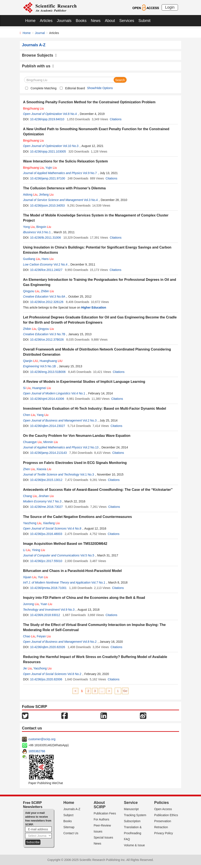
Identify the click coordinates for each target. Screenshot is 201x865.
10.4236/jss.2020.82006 (46, 679)
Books (81, 21)
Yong (29, 227)
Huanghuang (51, 361)
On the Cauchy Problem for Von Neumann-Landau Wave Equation (76, 435)
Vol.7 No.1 (98, 582)
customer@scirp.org (41, 739)
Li (26, 550)
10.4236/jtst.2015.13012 (46, 480)
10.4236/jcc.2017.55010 (46, 561)
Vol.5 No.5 (87, 555)
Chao (29, 636)
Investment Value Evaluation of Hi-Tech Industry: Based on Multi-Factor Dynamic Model (94, 408)
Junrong (31, 604)
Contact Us (70, 833)
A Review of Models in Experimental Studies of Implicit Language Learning (84, 381)
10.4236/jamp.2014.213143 (48, 452)
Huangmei (41, 388)
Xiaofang (51, 523)
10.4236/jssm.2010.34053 (47, 205)
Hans (47, 259)
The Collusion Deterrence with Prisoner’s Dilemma (64, 188)
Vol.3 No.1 (44, 232)
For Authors (101, 819)
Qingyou (31, 291)
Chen (29, 415)
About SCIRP (99, 804)
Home (30, 21)
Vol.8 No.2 (90, 641)
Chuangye (32, 442)
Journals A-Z (71, 809)
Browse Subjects (39, 55)
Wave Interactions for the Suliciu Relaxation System (65, 161)
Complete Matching (44, 88)
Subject (68, 815)
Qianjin (30, 361)
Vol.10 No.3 (70, 146)
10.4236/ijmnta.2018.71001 (48, 588)
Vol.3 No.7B (57, 334)
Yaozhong (32, 523)
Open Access (163, 809)
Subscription (132, 821)
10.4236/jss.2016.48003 (46, 534)
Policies (161, 802)
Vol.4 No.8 (74, 528)
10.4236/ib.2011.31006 (45, 237)
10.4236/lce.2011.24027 (46, 270)
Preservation (162, 821)
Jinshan (46, 496)
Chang (30, 496)
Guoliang (31, 259)
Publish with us (38, 66)
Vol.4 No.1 (78, 393)
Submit (144, 21)
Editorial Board (75, 88)
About (110, 21)
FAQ (127, 839)
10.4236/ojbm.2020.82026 (47, 647)
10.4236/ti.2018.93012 (45, 615)
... (102, 691)
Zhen (29, 469)
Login (170, 7)
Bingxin (43, 227)
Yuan (46, 604)
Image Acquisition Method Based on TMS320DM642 (65, 543)
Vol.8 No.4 (70, 114)
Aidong (30, 194)
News (95, 21)
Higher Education (93, 307)
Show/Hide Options (100, 88)
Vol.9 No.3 (68, 609)
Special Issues (103, 837)
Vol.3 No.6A (57, 296)
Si (27, 388)
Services (126, 21)
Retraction (161, 827)
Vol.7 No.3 (55, 501)
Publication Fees (105, 813)
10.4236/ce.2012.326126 (46, 302)
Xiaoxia (43, 469)
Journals (64, 21)
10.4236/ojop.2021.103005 (48, 151)
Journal (40, 33)
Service (131, 802)
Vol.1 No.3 (87, 474)
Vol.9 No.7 (90, 173)
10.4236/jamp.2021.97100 (47, 178)
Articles (46, 21)
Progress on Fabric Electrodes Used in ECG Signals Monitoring (75, 463)
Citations (115, 119)
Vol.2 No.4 (61, 264)
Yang (42, 415)
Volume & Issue (134, 845)
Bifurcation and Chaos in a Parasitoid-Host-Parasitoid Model (72, 571)
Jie (27, 668)
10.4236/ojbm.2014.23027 (47, 426)
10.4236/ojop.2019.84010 (47, 119)
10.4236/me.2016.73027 (46, 506)
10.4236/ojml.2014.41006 (47, 398)
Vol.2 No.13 (90, 447)
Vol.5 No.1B (48, 366)
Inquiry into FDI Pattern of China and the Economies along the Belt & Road (84, 597)
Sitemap (68, 827)
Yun (43, 577)
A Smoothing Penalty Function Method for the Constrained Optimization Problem (89, 102)
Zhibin (47, 291)
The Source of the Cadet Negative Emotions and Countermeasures (77, 517)
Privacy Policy (163, 833)
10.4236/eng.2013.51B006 (48, 372)
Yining (38, 550)
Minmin (50, 442)
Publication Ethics (166, 815)
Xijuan (29, 577)
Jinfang (46, 194)
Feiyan (44, 636)
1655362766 (36, 751)
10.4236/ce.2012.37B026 (47, 339)
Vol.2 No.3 (90, 420)
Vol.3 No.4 (91, 200)
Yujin (51, 167)
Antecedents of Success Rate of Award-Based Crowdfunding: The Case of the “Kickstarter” (98, 489)
